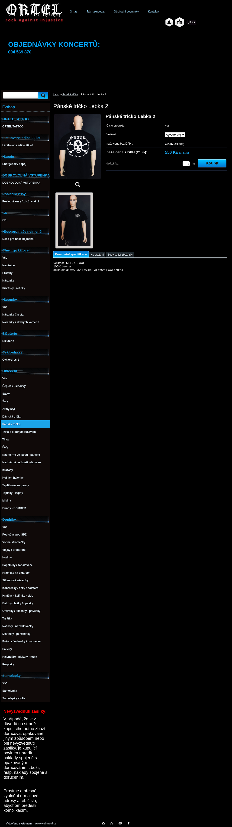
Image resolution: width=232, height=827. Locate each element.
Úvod (56, 94)
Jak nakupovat (95, 11)
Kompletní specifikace (71, 254)
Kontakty (153, 11)
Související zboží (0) (119, 254)
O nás (73, 11)
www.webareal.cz (45, 823)
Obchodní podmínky (126, 11)
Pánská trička (70, 94)
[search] (42, 95)
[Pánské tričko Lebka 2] (77, 152)
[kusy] (186, 163)
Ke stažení (97, 254)
